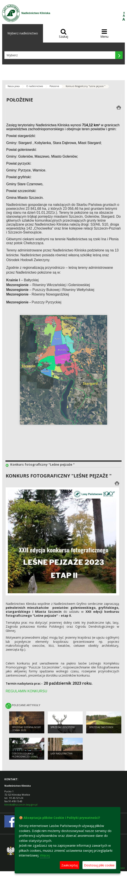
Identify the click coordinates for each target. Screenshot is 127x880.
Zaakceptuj (69, 865)
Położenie (54, 86)
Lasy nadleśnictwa (61, 753)
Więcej (45, 855)
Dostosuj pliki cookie (99, 865)
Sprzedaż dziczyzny (62, 727)
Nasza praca (14, 86)
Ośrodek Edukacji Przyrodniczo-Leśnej (25, 755)
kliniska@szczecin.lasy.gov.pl (21, 804)
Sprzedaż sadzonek (101, 727)
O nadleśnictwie (34, 86)
